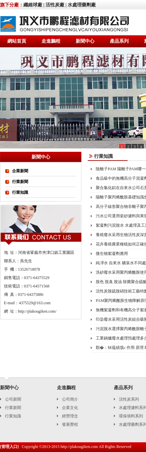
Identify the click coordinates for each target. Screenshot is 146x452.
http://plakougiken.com (79, 446)
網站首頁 (16, 41)
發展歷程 (70, 424)
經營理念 (70, 416)
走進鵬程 (51, 41)
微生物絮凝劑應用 (112, 253)
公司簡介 (70, 399)
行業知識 (20, 192)
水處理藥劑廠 (82, 4)
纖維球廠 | (34, 4)
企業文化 (70, 407)
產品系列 (119, 41)
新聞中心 (85, 41)
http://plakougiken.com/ (37, 311)
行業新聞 (20, 181)
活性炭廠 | (56, 4)
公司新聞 (13, 399)
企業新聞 (20, 171)
